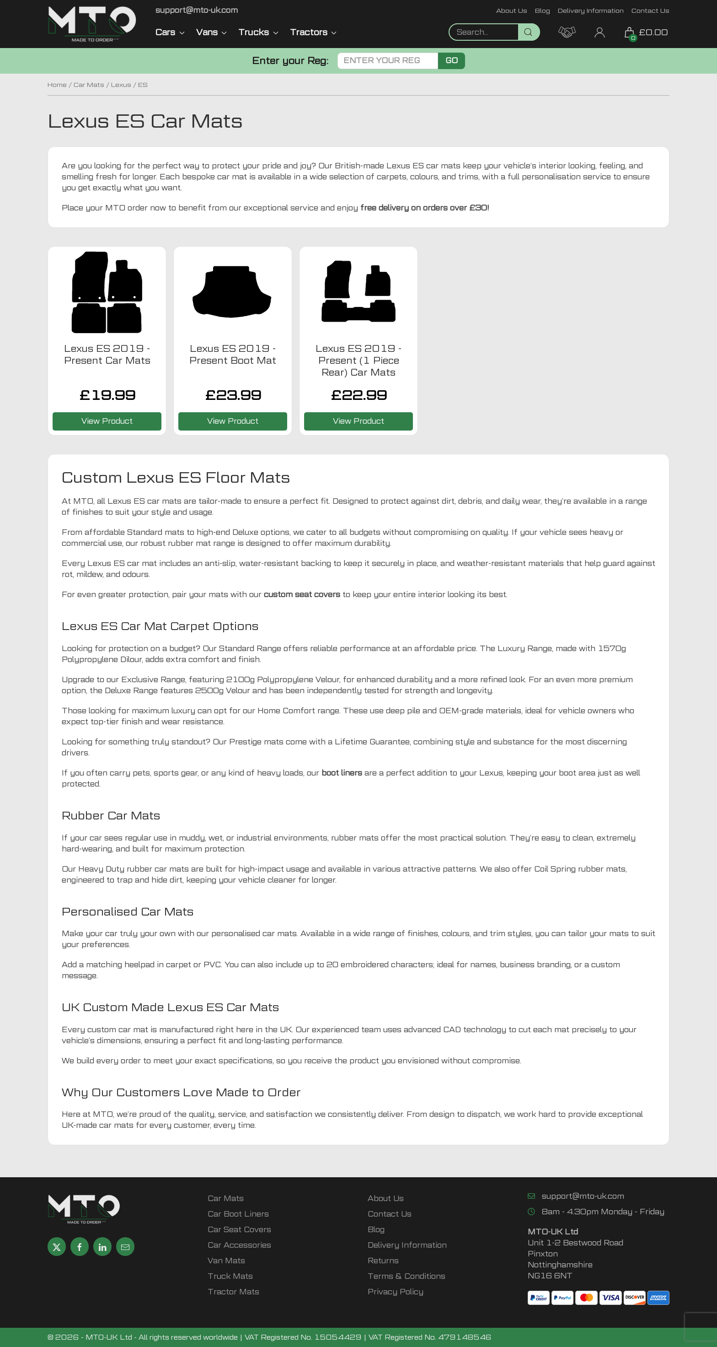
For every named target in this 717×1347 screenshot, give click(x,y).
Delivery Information (591, 10)
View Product (107, 421)
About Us (511, 10)
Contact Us (650, 10)
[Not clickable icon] (494, 32)
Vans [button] (211, 32)
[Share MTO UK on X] (57, 1246)
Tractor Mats (233, 1292)
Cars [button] (170, 32)
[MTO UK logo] (92, 24)
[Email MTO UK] (196, 10)
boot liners (341, 773)
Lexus (121, 84)
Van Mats (226, 1260)
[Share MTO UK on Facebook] (79, 1246)
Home (57, 84)
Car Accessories (239, 1245)
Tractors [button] (313, 32)
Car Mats (89, 84)
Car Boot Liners (238, 1214)
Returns (383, 1260)
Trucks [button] (258, 32)
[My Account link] (599, 31)
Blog (542, 10)
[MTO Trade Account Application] (567, 31)
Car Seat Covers (239, 1229)
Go (451, 60)
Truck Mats (230, 1276)
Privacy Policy (395, 1292)
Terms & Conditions (406, 1276)
